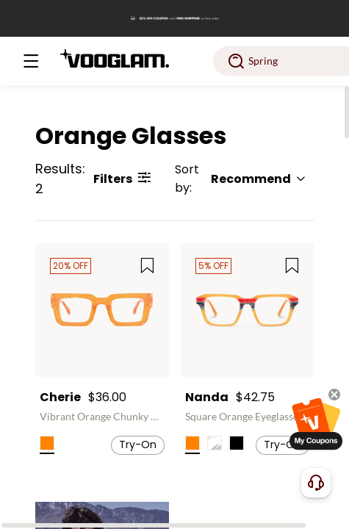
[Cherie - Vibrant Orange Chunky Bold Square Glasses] (102, 310)
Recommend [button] (258, 178)
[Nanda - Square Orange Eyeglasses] (247, 310)
